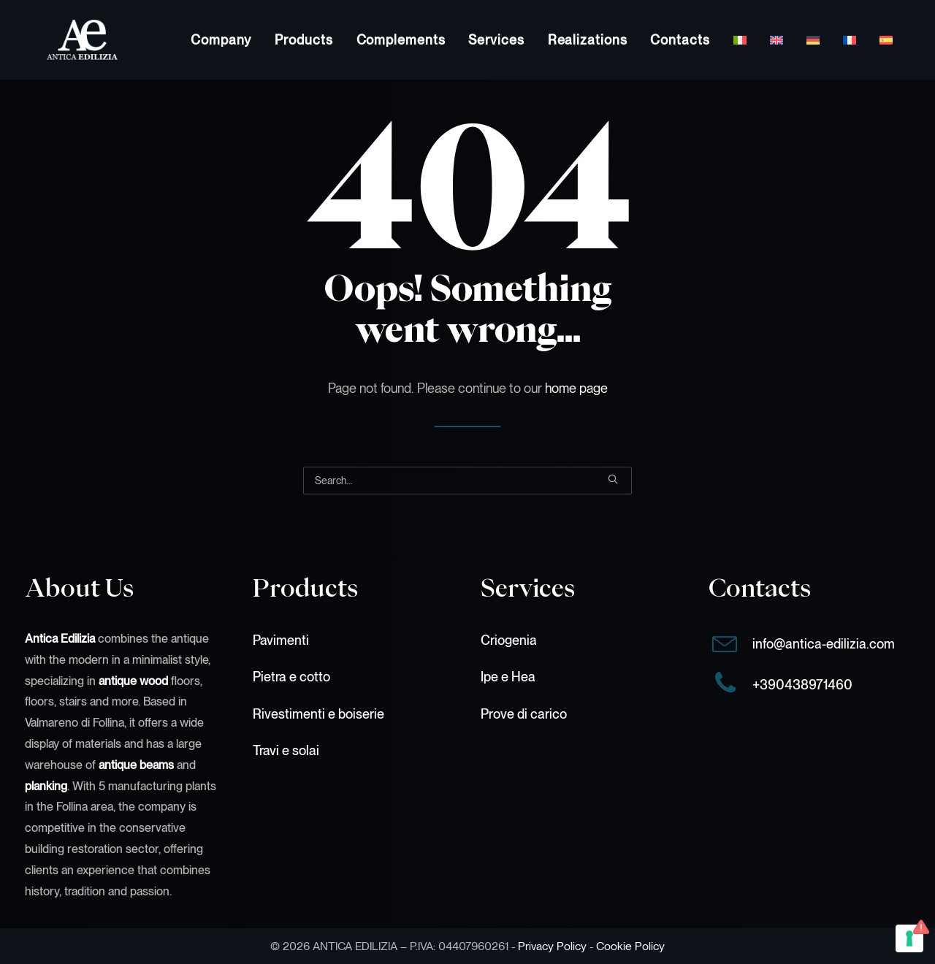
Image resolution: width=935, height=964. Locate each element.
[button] (613, 479)
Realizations (587, 39)
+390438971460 (802, 684)
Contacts (679, 39)
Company (221, 39)
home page (576, 388)
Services (496, 39)
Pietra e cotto (291, 676)
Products (303, 39)
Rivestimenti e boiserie (318, 714)
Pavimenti (281, 640)
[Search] (467, 480)
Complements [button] (401, 39)
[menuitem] (221, 40)
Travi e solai (286, 750)
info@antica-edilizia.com (823, 643)
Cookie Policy (630, 946)
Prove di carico (524, 714)
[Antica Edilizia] (60, 40)
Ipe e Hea (508, 676)
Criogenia (509, 640)
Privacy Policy (552, 946)
